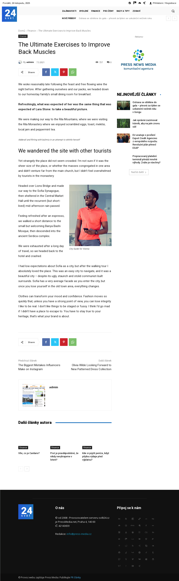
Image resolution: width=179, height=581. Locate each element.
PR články (76, 577)
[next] (174, 18)
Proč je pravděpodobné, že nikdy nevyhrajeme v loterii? (64, 456)
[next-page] (26, 468)
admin (30, 62)
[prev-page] (20, 468)
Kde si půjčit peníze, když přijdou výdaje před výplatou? (95, 456)
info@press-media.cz (79, 534)
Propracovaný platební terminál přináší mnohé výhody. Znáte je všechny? (147, 159)
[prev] (168, 18)
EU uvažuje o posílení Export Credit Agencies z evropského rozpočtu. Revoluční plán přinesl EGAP (145, 141)
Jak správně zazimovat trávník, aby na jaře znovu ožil (146, 123)
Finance (32, 30)
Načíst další (138, 172)
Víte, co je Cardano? (29, 453)
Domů (21, 30)
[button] (173, 11)
